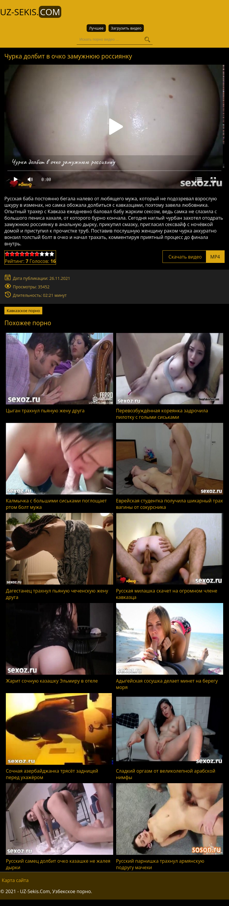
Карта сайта (15, 880)
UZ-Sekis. (30, 12)
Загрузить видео (126, 28)
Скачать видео (193, 257)
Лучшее (96, 28)
